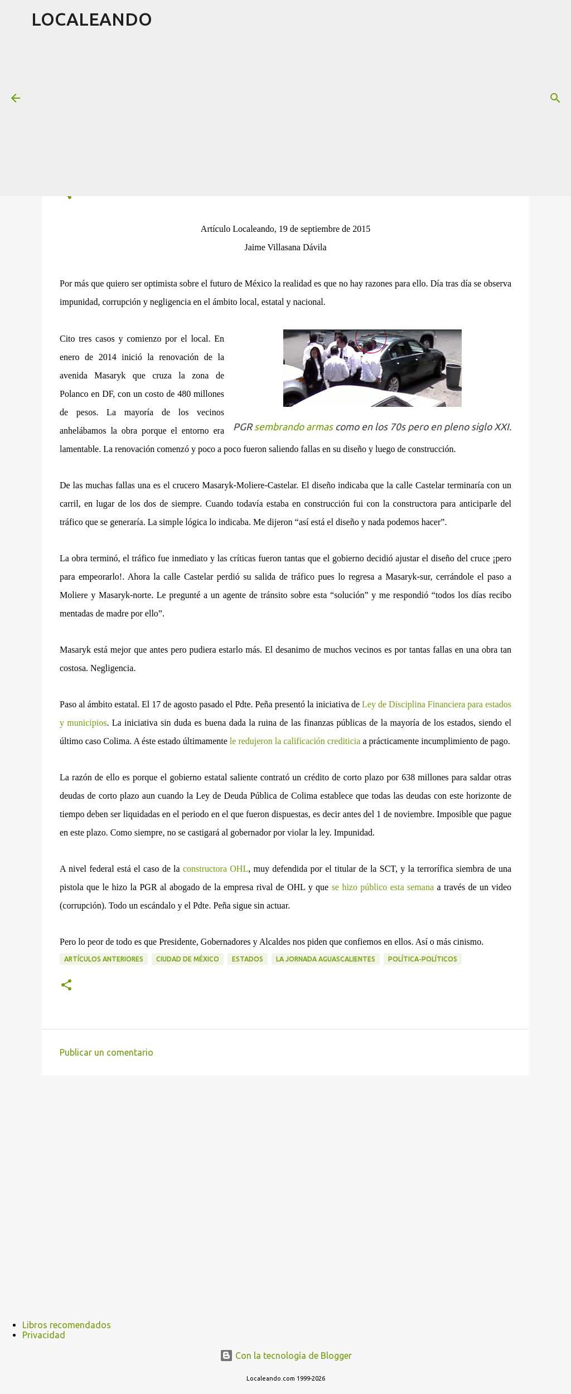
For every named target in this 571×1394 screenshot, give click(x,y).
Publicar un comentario (106, 1052)
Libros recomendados (66, 1325)
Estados (247, 959)
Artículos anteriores (103, 959)
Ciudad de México (187, 959)
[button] (66, 985)
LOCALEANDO (91, 19)
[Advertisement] (301, 116)
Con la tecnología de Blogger (286, 1356)
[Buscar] (555, 98)
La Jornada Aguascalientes (325, 959)
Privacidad (43, 1335)
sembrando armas (293, 426)
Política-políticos (422, 959)
